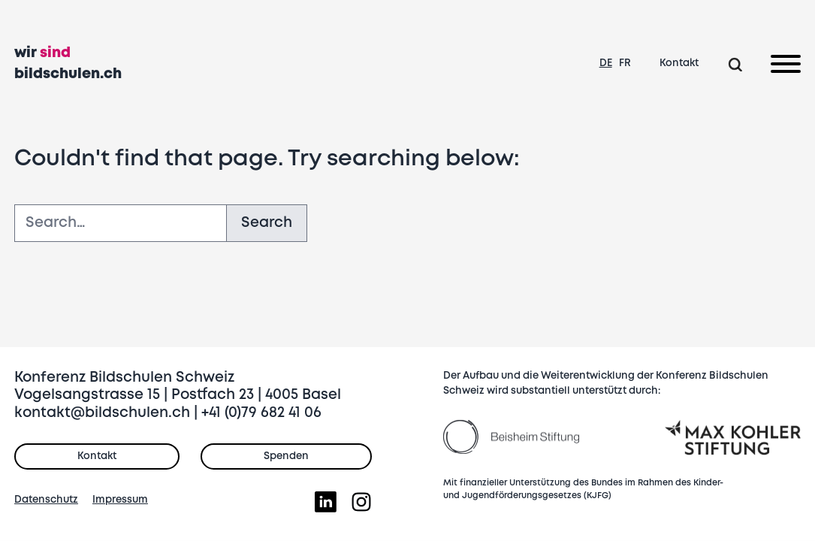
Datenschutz (46, 499)
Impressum (120, 499)
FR (625, 63)
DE (605, 63)
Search (266, 222)
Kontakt (679, 63)
